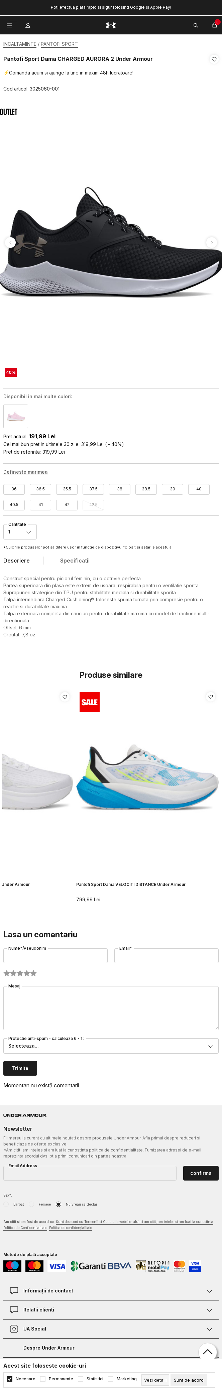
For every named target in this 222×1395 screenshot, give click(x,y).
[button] (214, 74)
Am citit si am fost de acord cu (108, 1222)
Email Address (22, 1163)
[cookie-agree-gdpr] (189, 1380)
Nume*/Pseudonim (27, 945)
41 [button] (40, 502)
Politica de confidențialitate (70, 1225)
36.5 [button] (40, 486)
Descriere (16, 558)
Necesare (25, 1379)
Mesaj (14, 983)
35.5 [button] (67, 486)
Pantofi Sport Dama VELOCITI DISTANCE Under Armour (131, 882)
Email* (125, 945)
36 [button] (14, 486)
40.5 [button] (14, 502)
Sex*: (7, 1193)
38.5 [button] (146, 486)
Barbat (18, 1202)
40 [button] (199, 486)
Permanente (61, 1379)
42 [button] (67, 502)
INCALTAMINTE (19, 44)
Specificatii (75, 558)
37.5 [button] (93, 486)
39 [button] (172, 486)
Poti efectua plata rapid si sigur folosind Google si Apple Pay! (111, 7)
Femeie (45, 1202)
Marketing (127, 1379)
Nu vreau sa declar (81, 1202)
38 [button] (119, 486)
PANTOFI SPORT (59, 44)
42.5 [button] (93, 502)
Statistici (95, 1379)
